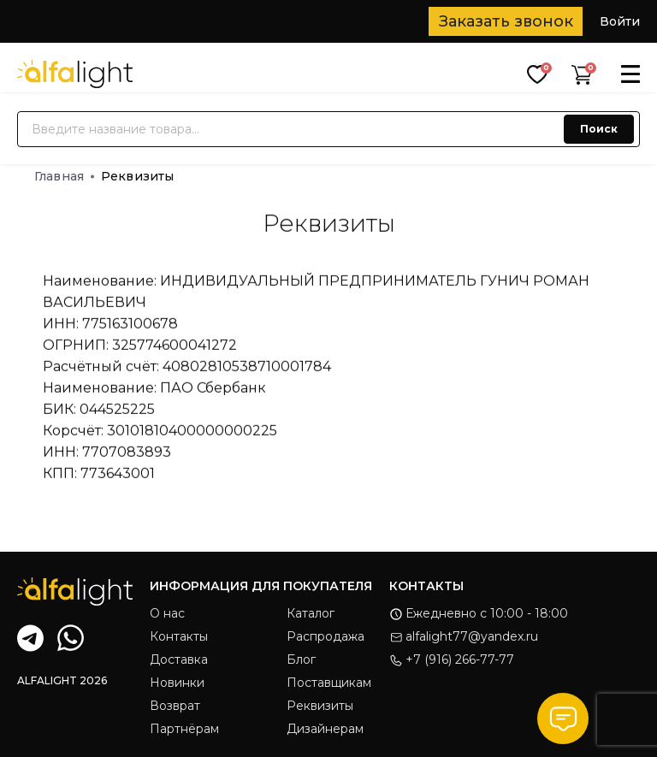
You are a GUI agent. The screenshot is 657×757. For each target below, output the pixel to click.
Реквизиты (320, 705)
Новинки (177, 682)
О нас (167, 613)
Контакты (179, 636)
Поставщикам (329, 682)
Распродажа (325, 636)
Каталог (310, 613)
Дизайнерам (325, 728)
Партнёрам (184, 728)
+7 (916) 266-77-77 (451, 659)
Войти (620, 21)
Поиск (599, 128)
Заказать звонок (506, 21)
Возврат (175, 705)
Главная (64, 176)
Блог (301, 659)
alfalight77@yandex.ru (463, 636)
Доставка (179, 659)
